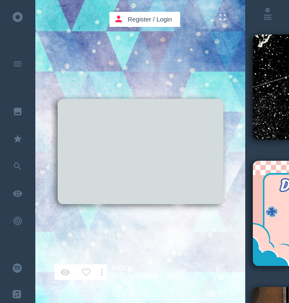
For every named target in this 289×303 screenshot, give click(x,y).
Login (164, 19)
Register (139, 19)
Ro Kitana (148, 276)
